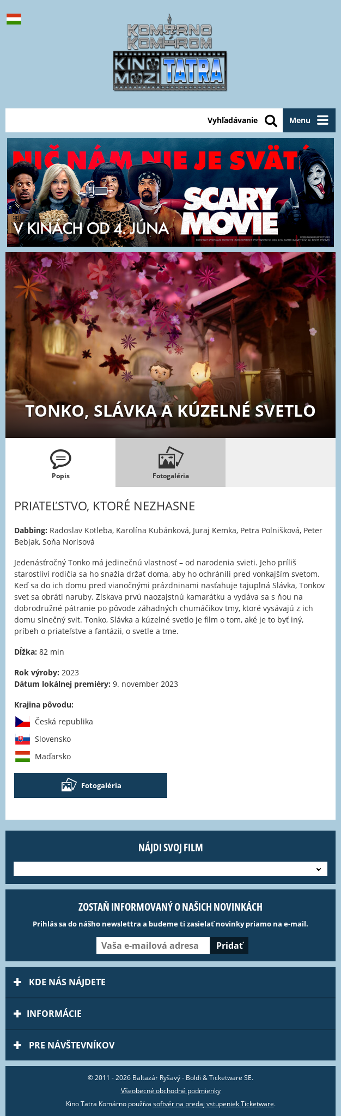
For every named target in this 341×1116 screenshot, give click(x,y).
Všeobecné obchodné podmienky (171, 1090)
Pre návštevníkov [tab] (64, 1045)
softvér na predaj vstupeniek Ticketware (213, 1103)
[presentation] (60, 462)
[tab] (60, 462)
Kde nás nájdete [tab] (60, 982)
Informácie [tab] (48, 1014)
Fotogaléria (90, 785)
